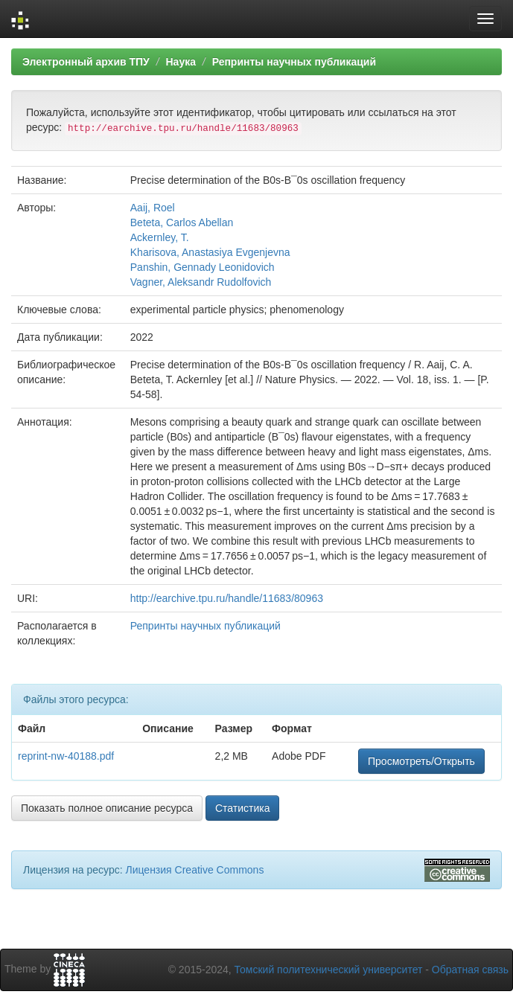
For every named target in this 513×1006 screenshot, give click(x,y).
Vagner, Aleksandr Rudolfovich (201, 282)
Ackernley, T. (159, 237)
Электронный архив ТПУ (86, 62)
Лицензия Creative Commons (194, 870)
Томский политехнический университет (329, 969)
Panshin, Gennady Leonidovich (202, 267)
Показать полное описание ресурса (107, 808)
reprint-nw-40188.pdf (66, 756)
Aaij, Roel (152, 208)
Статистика (242, 808)
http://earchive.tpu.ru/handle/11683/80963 (226, 598)
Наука (180, 62)
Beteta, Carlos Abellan (182, 222)
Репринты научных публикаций (294, 62)
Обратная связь (470, 969)
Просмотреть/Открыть (421, 761)
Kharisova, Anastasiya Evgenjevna (210, 252)
